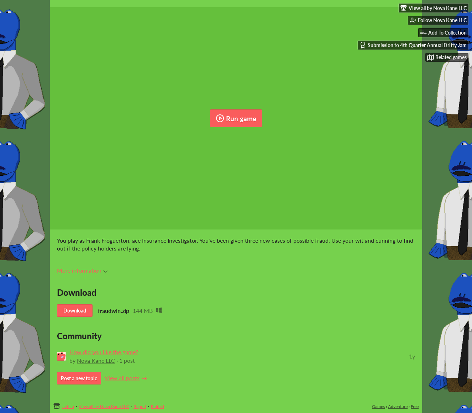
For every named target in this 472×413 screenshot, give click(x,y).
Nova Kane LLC (96, 360)
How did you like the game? (103, 352)
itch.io (68, 406)
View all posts (122, 378)
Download (74, 311)
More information (82, 270)
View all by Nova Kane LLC (104, 406)
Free (415, 406)
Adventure (398, 406)
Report (139, 406)
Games (378, 406)
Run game (236, 118)
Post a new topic (79, 378)
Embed (157, 406)
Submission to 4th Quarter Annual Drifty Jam (413, 45)
